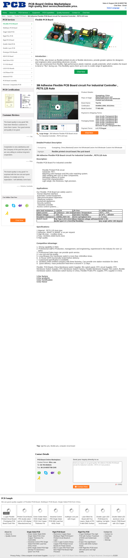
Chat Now (117, 5)
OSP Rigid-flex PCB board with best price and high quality (88, 550)
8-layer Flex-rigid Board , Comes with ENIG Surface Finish (88, 544)
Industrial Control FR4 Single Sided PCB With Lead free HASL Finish (38, 544)
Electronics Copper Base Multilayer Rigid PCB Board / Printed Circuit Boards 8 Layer (63, 537)
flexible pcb (55, 446)
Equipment (36, 13)
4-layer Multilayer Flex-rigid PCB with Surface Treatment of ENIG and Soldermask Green (89, 537)
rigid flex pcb (45, 446)
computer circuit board (67, 446)
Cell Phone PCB (8, 72)
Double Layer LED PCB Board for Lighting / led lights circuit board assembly (102, 521)
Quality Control (11, 536)
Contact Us (76, 13)
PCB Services (24, 13)
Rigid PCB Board (8, 40)
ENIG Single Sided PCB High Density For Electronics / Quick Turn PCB (38, 550)
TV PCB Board (8, 64)
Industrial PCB (7, 76)
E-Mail (107, 538)
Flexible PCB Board (20, 16)
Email (125, 5)
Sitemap (107, 540)
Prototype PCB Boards (10, 52)
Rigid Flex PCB (8, 36)
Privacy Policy (15, 556)
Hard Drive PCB (8, 60)
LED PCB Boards (8, 68)
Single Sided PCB (8, 32)
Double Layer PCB (9, 48)
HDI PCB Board (8, 56)
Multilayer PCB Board (10, 28)
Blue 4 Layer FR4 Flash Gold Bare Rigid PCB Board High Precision (64, 550)
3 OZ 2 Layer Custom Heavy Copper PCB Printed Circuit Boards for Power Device (63, 544)
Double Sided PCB (9, 44)
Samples (9, 16)
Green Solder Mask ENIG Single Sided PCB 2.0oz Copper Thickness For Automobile (40, 521)
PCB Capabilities (48, 13)
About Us (12, 13)
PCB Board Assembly (10, 81)
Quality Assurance (63, 13)
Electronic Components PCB (12, 85)
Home (5, 13)
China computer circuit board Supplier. (34, 556)
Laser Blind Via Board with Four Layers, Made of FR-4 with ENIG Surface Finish (87, 521)
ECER (115, 556)
